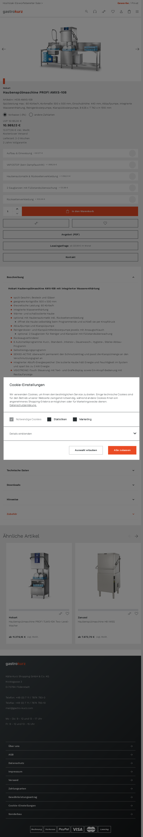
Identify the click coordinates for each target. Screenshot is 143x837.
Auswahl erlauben (86, 450)
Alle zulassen (122, 450)
